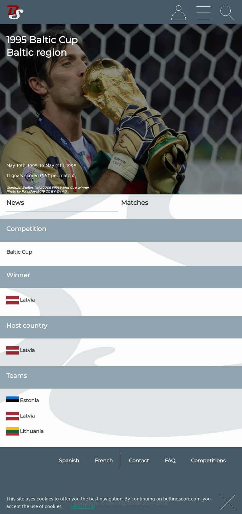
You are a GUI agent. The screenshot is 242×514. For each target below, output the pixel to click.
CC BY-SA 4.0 (55, 191)
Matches (134, 202)
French (104, 461)
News (15, 202)
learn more (83, 505)
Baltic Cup (19, 252)
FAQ (170, 461)
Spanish (69, 461)
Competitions (208, 461)
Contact (139, 461)
